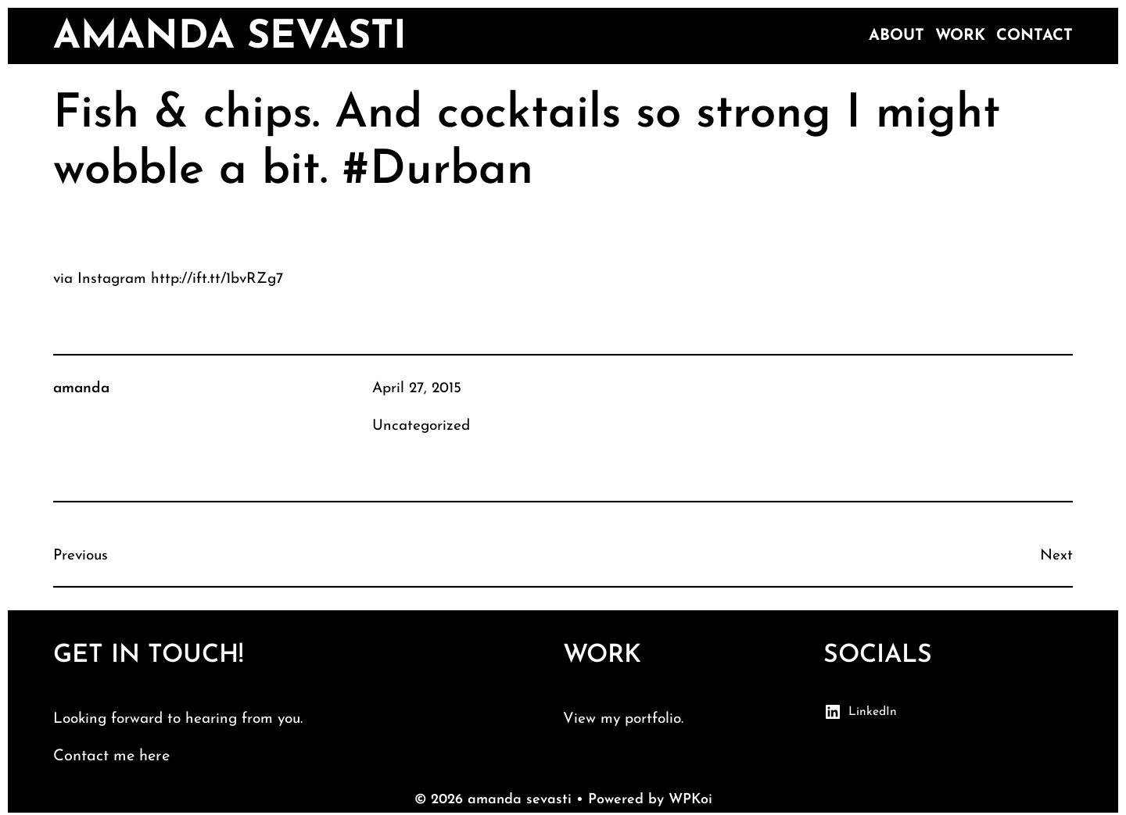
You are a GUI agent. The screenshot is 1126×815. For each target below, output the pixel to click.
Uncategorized (421, 426)
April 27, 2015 (416, 388)
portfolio (653, 719)
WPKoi (690, 799)
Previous (80, 556)
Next (1056, 556)
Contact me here (111, 756)
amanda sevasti (230, 38)
